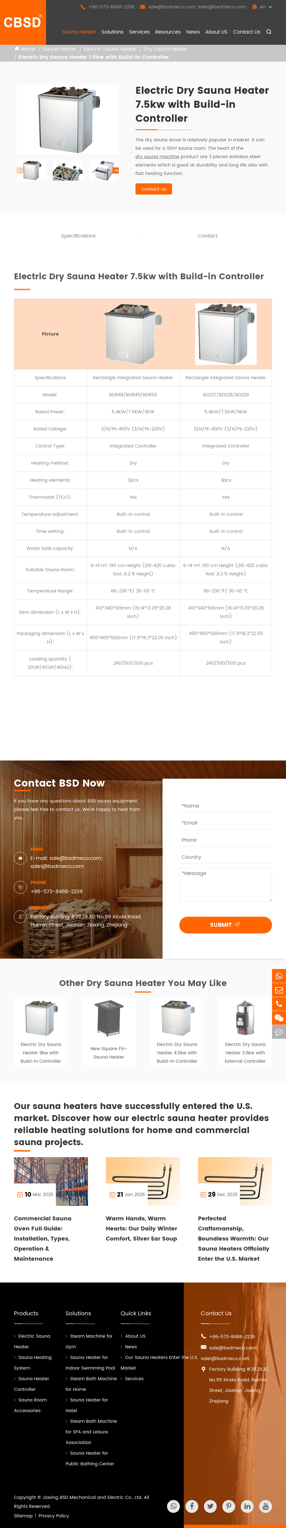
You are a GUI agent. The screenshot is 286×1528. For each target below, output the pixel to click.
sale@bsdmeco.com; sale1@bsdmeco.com (193, 7)
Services (139, 32)
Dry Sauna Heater (165, 49)
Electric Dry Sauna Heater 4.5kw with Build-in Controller (177, 1055)
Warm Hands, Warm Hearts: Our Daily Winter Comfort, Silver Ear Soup (141, 1229)
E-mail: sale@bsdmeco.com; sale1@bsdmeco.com (66, 862)
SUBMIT (226, 924)
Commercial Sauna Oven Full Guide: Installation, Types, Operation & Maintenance (43, 1239)
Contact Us (246, 32)
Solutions (112, 32)
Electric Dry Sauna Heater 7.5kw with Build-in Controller (93, 57)
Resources (168, 32)
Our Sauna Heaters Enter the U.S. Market (159, 1363)
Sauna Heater (79, 32)
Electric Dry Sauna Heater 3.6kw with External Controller (245, 1055)
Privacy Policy (54, 1516)
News (193, 32)
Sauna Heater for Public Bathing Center (90, 1459)
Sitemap (23, 1516)
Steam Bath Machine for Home (91, 1384)
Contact (208, 239)
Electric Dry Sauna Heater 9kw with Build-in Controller (41, 1055)
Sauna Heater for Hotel (87, 1405)
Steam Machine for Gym (89, 1342)
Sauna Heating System (33, 1363)
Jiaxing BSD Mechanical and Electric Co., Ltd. (92, 1497)
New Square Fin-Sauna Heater (108, 1055)
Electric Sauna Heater (110, 49)
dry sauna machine (157, 157)
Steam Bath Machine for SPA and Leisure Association (91, 1432)
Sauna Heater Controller (31, 1384)
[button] (116, 171)
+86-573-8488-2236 (107, 7)
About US (216, 32)
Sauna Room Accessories (30, 1405)
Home (28, 49)
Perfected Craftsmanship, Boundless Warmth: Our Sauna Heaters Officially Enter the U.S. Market (234, 1239)
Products (26, 1313)
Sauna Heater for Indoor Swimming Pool (90, 1363)
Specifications (78, 239)
